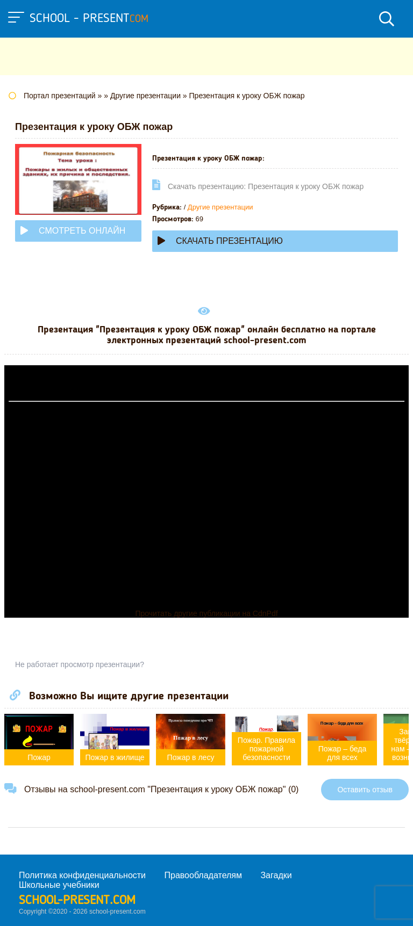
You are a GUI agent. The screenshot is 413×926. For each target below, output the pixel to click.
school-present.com (77, 900)
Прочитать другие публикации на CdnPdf (206, 613)
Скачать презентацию (220, 240)
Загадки (275, 875)
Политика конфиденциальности (82, 875)
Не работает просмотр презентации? (79, 664)
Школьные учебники (59, 884)
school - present (89, 18)
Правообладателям (204, 875)
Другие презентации (220, 207)
